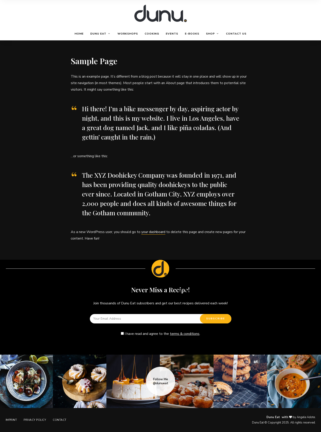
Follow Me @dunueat (160, 381)
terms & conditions (184, 333)
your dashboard (153, 231)
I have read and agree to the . (160, 333)
